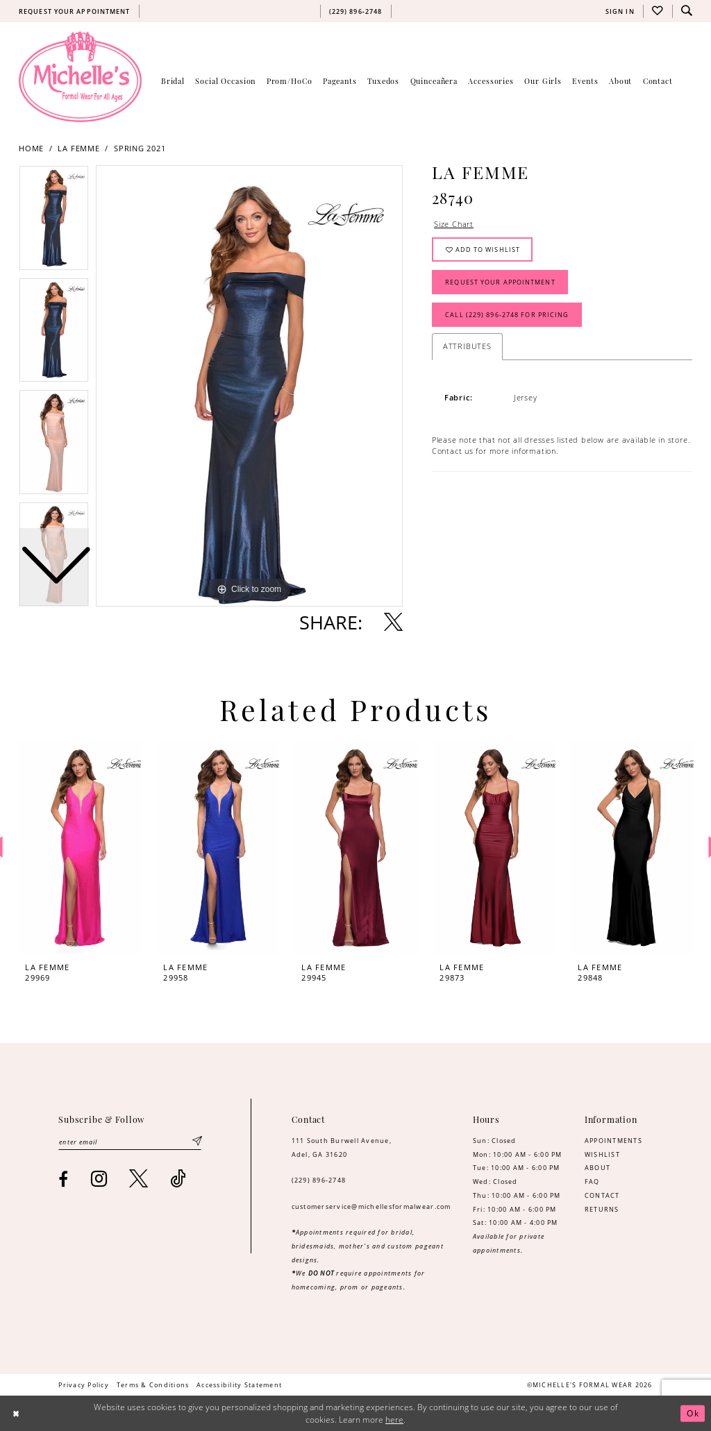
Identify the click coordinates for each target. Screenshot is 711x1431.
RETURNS (602, 1209)
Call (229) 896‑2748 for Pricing (507, 314)
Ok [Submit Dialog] (693, 1413)
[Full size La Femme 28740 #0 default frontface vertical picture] (249, 386)
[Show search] (686, 11)
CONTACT (602, 1195)
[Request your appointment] (74, 11)
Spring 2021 (140, 148)
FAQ (592, 1181)
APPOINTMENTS (613, 1140)
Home (31, 148)
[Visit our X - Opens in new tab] (139, 1178)
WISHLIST (602, 1154)
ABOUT (597, 1167)
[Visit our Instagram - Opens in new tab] (99, 1178)
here (394, 1419)
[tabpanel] (249, 386)
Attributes (467, 346)
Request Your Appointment (500, 282)
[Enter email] (129, 1142)
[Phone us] (355, 11)
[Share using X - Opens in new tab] (393, 622)
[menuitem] (74, 11)
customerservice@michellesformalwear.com (371, 1206)
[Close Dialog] (16, 1413)
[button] (619, 11)
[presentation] (80, 847)
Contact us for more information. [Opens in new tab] (495, 451)
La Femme (78, 148)
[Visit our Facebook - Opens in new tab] (63, 1179)
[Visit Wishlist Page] (657, 11)
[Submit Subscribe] (196, 1142)
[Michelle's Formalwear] (80, 76)
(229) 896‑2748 (319, 1180)
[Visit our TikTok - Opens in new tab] (178, 1178)
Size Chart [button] (454, 224)
